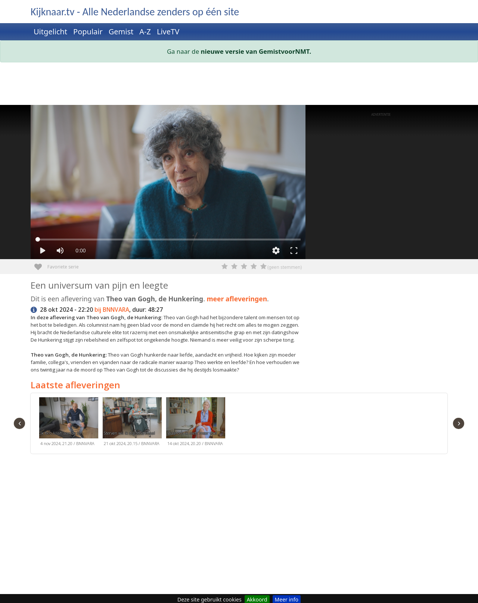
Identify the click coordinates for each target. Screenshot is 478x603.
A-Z (145, 32)
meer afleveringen (237, 298)
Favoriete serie (40, 264)
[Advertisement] (239, 85)
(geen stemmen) (284, 267)
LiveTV (168, 32)
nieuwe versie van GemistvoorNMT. (256, 51)
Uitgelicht (50, 32)
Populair (88, 32)
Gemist (121, 32)
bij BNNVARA (111, 310)
